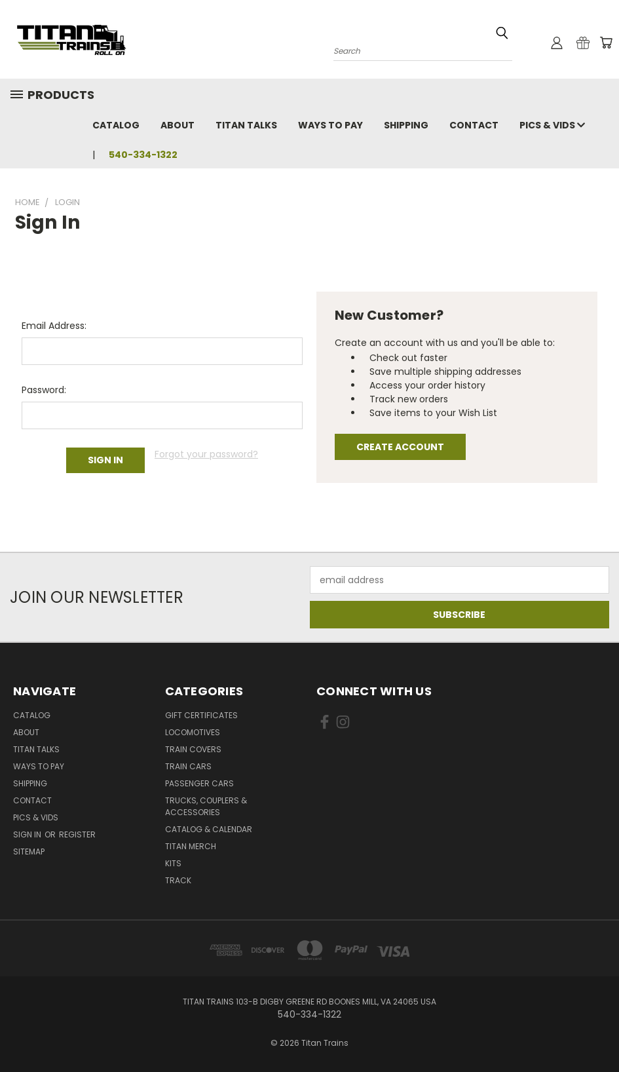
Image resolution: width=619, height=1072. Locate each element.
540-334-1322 (143, 154)
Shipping (406, 125)
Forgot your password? (206, 454)
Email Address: (54, 325)
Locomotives (192, 732)
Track (178, 880)
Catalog (116, 125)
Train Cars (188, 766)
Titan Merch (190, 846)
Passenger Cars (199, 783)
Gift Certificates (201, 715)
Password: (44, 389)
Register (77, 834)
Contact (473, 125)
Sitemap (29, 851)
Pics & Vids (552, 125)
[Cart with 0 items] (605, 42)
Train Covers (193, 749)
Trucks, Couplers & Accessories (206, 806)
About (177, 125)
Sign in (28, 834)
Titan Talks (246, 125)
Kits (173, 863)
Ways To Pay (330, 125)
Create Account (400, 446)
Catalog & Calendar (208, 829)
